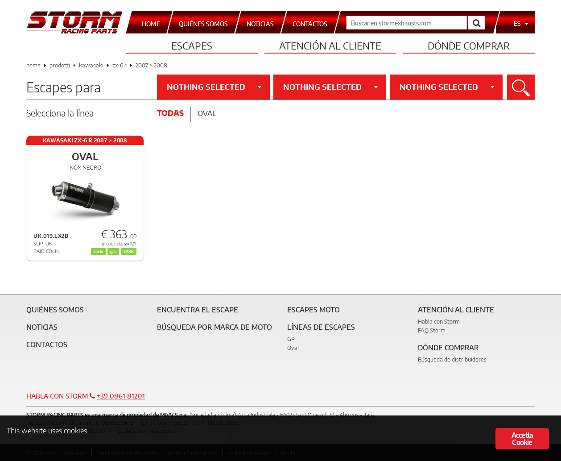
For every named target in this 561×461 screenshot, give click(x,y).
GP (291, 338)
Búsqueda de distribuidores (452, 359)
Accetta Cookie (522, 439)
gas (113, 251)
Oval (207, 113)
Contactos (46, 344)
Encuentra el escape (197, 309)
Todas (170, 113)
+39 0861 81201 (121, 396)
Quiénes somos (55, 309)
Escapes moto (313, 309)
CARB (129, 251)
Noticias (42, 327)
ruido (98, 251)
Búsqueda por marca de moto (214, 327)
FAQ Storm (432, 330)
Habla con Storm (439, 321)
